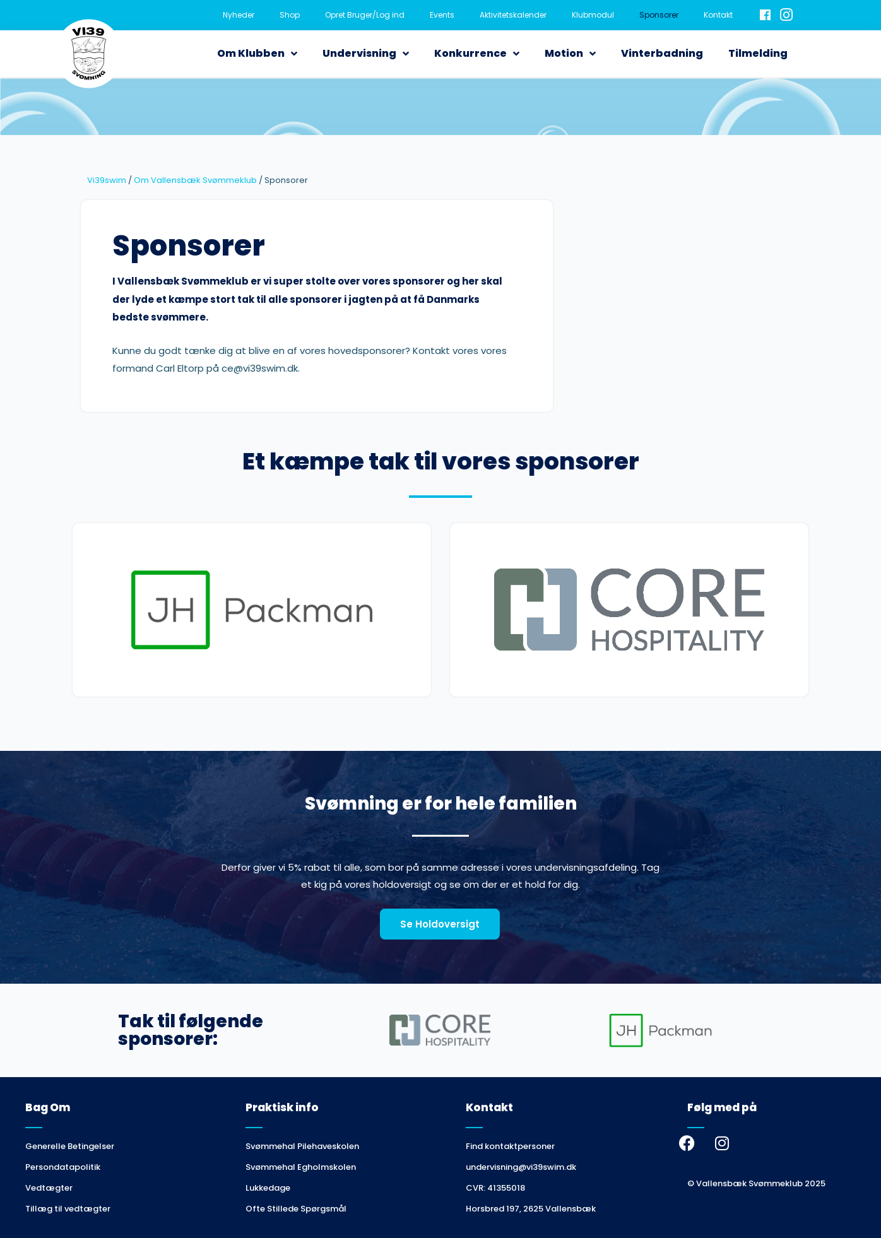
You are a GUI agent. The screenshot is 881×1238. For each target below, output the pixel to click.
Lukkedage (267, 1188)
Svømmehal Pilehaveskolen (302, 1146)
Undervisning (365, 53)
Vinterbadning (662, 53)
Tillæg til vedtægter (67, 1209)
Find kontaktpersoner (510, 1146)
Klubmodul (593, 14)
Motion (570, 53)
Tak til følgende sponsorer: (190, 1030)
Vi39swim (106, 180)
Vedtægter (49, 1188)
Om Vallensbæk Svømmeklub (195, 180)
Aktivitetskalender (513, 14)
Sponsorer (658, 14)
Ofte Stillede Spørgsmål (295, 1209)
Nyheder (238, 14)
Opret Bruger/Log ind (365, 14)
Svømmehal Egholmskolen (300, 1167)
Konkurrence (476, 53)
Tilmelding (758, 53)
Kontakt (718, 14)
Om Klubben (257, 53)
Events (442, 14)
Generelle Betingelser (69, 1146)
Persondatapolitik (62, 1167)
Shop (290, 14)
